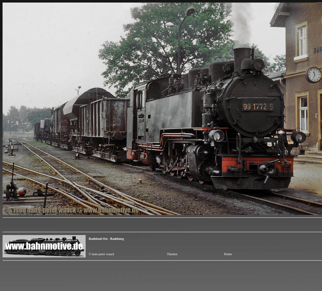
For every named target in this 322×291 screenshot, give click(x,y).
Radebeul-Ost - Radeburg (107, 238)
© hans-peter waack (101, 254)
